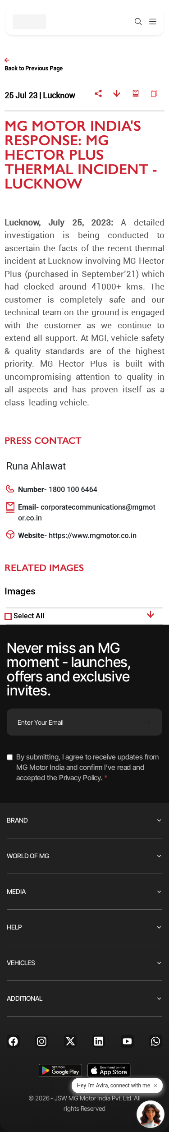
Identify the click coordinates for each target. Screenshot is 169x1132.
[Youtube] (127, 1041)
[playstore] (60, 1070)
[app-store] (108, 1070)
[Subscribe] (147, 722)
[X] (70, 1041)
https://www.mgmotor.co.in (93, 535)
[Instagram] (41, 1041)
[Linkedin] (98, 1041)
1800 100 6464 (73, 489)
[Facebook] (13, 1041)
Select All (29, 616)
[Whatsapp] (155, 1041)
